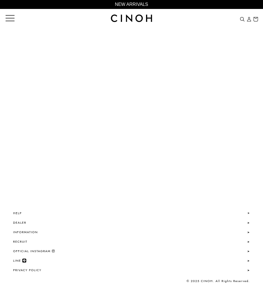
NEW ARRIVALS (131, 4)
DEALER (19, 222)
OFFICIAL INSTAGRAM (34, 251)
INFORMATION (25, 232)
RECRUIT (20, 241)
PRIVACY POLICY (27, 270)
